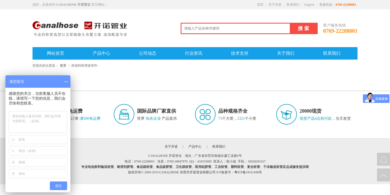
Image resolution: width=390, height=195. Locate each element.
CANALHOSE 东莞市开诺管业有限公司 (187, 172)
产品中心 (101, 53)
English (309, 4)
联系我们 (293, 4)
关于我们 (285, 53)
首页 (260, 4)
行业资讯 (193, 53)
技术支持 (239, 53)
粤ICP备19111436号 (248, 172)
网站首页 (55, 53)
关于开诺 (274, 4)
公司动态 (147, 53)
